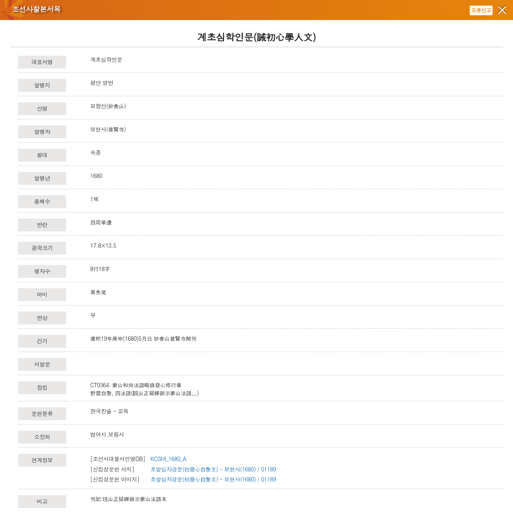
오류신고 (481, 10)
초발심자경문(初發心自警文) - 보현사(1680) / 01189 (213, 469)
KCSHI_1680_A (168, 459)
